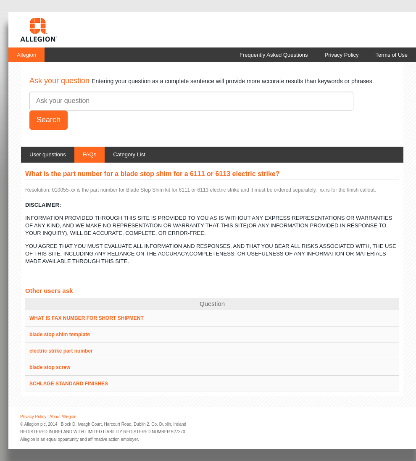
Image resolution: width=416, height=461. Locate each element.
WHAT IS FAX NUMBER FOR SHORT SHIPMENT (86, 318)
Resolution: (37, 190)
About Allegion (63, 416)
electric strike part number (61, 351)
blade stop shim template (59, 334)
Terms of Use (391, 55)
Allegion (26, 55)
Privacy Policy (342, 55)
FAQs (90, 154)
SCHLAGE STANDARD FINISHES (68, 384)
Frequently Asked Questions (274, 55)
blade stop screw (49, 367)
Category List (129, 154)
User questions (47, 154)
